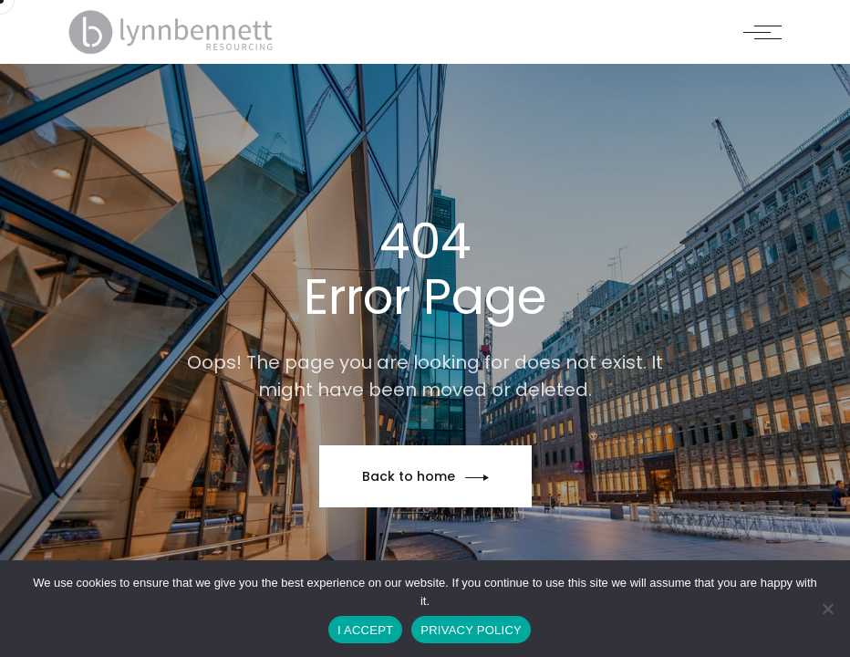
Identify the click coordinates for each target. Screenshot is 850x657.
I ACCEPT (365, 630)
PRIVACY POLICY (471, 630)
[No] (827, 609)
